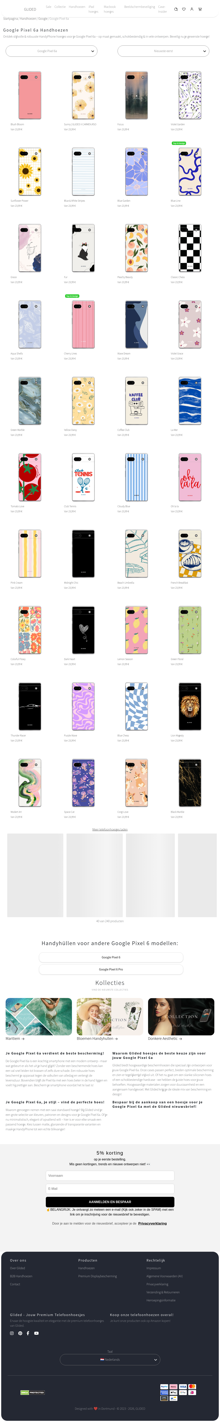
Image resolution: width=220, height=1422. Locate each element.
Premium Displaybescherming (97, 1276)
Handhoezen (77, 7)
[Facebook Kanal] (30, 1334)
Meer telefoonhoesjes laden (110, 829)
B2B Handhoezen (21, 1276)
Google (43, 18)
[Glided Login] (192, 10)
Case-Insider (162, 9)
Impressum (153, 1268)
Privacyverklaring (152, 1223)
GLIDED (30, 9)
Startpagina (10, 18)
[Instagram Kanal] (14, 1334)
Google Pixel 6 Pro (111, 969)
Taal (110, 1351)
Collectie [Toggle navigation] (60, 7)
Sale (48, 7)
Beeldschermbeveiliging (139, 7)
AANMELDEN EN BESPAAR (110, 1202)
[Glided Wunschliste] (176, 10)
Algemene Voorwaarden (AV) (164, 1276)
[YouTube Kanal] (38, 1334)
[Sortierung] (163, 51)
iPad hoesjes (93, 9)
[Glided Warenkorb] (200, 10)
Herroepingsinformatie (160, 1300)
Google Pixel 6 (111, 957)
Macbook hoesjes (110, 9)
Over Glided (17, 1268)
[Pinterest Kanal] (22, 1334)
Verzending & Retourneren (163, 1292)
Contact (15, 1284)
